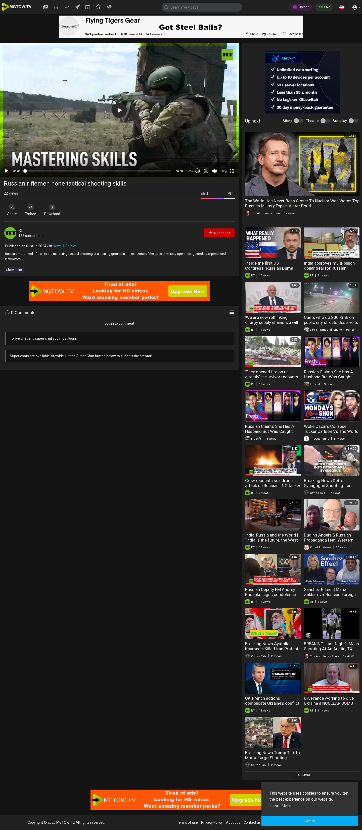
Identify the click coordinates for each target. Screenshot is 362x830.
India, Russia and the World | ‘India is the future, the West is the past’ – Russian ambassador (271, 542)
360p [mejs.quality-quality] (224, 171)
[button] (342, 7)
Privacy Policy (212, 822)
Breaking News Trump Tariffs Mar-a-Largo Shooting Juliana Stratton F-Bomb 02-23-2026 (272, 760)
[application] (119, 110)
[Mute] (214, 170)
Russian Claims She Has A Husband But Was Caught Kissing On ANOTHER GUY (328, 376)
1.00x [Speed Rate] (189, 171)
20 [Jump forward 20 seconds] (206, 171)
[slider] (98, 170)
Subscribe (219, 232)
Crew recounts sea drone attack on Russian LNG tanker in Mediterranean (272, 485)
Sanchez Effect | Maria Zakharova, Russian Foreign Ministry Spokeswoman (330, 594)
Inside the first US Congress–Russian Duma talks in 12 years (269, 268)
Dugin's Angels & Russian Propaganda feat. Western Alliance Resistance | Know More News (329, 542)
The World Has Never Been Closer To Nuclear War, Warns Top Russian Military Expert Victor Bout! (302, 203)
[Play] (6, 170)
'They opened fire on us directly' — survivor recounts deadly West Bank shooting (271, 376)
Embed (33, 210)
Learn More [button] (280, 806)
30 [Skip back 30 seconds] (198, 171)
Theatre (312, 121)
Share (13, 210)
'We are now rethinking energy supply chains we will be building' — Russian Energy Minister (272, 325)
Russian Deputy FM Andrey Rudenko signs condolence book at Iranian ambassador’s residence (273, 597)
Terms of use (187, 822)
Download (57, 210)
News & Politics (65, 246)
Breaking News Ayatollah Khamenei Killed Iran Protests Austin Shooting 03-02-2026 (273, 648)
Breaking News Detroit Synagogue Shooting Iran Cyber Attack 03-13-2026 (328, 485)
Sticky (287, 121)
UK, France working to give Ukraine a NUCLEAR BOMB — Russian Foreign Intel (330, 703)
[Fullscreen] (231, 170)
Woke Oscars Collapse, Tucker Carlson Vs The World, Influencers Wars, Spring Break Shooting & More (331, 434)
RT (20, 230)
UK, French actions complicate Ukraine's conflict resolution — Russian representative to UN (272, 706)
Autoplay (340, 121)
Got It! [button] (309, 821)
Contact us (252, 822)
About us (233, 822)
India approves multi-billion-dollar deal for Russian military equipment (330, 268)
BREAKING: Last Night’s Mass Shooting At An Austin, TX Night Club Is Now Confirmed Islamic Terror (331, 651)
